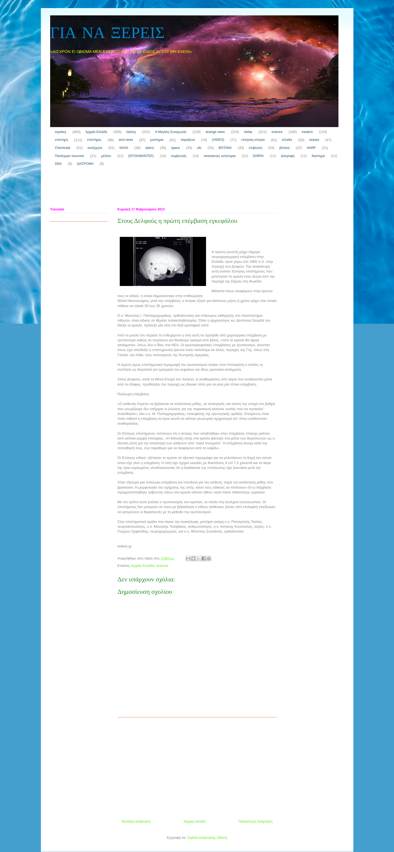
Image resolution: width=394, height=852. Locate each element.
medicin (307, 132)
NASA (123, 148)
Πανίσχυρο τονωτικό (69, 156)
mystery (60, 132)
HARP (311, 148)
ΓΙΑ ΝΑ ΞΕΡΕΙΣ (107, 33)
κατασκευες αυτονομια (220, 156)
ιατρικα (314, 140)
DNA (58, 164)
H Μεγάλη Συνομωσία (170, 132)
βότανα (284, 148)
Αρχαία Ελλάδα (96, 132)
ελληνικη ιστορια (253, 140)
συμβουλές (179, 156)
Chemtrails (62, 148)
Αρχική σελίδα (194, 821)
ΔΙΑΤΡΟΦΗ (85, 164)
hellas (248, 132)
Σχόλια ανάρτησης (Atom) (207, 838)
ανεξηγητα (95, 148)
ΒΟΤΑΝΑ (225, 148)
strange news (215, 132)
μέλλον (106, 156)
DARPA (258, 156)
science (277, 132)
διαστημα (318, 156)
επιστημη (61, 140)
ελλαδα (287, 140)
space (175, 148)
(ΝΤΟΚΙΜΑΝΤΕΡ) (141, 156)
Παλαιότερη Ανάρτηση (255, 821)
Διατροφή (287, 156)
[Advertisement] (148, 188)
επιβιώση (255, 148)
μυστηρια (156, 140)
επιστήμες (94, 140)
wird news (126, 140)
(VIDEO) (218, 140)
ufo (199, 148)
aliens (149, 148)
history (131, 132)
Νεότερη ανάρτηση (136, 821)
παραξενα (188, 140)
